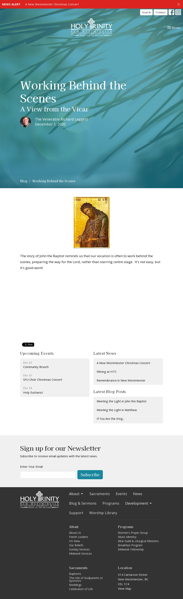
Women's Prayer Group (133, 533)
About (76, 493)
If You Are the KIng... (110, 419)
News (137, 493)
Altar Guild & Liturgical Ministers (138, 541)
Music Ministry (127, 537)
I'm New (74, 541)
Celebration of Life (81, 589)
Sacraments (100, 493)
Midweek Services (80, 553)
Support (76, 512)
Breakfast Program (130, 545)
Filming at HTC (107, 372)
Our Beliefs (76, 545)
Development (138, 503)
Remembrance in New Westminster (121, 380)
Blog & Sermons (82, 503)
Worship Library (103, 512)
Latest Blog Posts (109, 391)
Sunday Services (79, 549)
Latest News (104, 353)
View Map (124, 588)
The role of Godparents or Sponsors (86, 579)
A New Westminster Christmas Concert (52, 4)
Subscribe (90, 474)
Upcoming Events (37, 353)
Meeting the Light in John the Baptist (121, 401)
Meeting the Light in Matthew (117, 410)
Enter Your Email (31, 467)
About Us (75, 533)
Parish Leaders (78, 537)
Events (121, 493)
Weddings (75, 585)
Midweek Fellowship (131, 549)
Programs (110, 503)
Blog (23, 180)
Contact (161, 12)
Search (146, 12)
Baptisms (75, 574)
